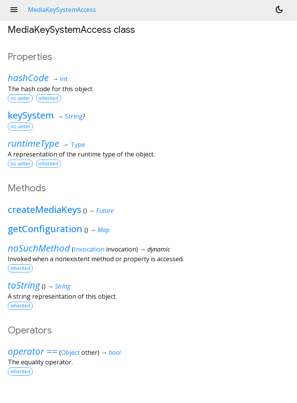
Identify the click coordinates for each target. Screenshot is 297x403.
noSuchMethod (39, 247)
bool (115, 352)
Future (105, 210)
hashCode (28, 77)
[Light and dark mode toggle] (279, 9)
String (74, 116)
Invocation (89, 249)
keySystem (31, 115)
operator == (32, 351)
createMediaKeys (44, 209)
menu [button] (14, 9)
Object (70, 352)
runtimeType (33, 143)
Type (77, 144)
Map (103, 230)
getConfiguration (45, 228)
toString (24, 285)
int (64, 79)
